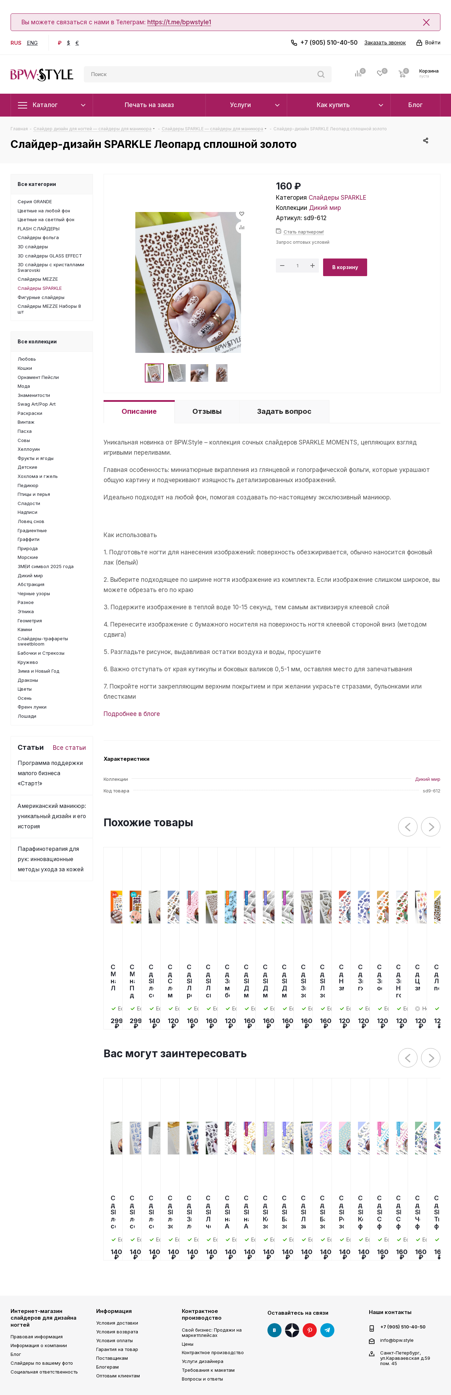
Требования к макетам (208, 1370)
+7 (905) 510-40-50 (329, 42)
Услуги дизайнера (202, 1361)
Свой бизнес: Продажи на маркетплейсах (212, 1332)
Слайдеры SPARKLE (337, 197)
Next (431, 827)
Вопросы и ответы (202, 1379)
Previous (408, 827)
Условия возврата (117, 1331)
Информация (114, 1311)
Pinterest (310, 1330)
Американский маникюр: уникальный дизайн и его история (52, 816)
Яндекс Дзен (292, 1330)
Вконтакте (274, 1330)
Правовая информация (37, 1336)
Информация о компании (39, 1345)
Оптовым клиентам (118, 1375)
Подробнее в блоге (132, 713)
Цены (187, 1344)
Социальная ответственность (44, 1372)
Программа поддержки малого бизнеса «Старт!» (50, 773)
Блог (16, 1354)
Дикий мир (325, 207)
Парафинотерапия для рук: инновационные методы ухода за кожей (51, 859)
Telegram (327, 1330)
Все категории (37, 184)
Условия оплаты (114, 1340)
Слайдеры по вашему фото (42, 1363)
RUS (16, 42)
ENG (32, 42)
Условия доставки (117, 1323)
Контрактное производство (202, 1314)
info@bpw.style (397, 1340)
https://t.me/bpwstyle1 (179, 22)
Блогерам (107, 1367)
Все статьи (69, 747)
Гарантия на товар (117, 1349)
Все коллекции (37, 341)
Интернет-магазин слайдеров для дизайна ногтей (43, 1318)
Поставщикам (112, 1358)
